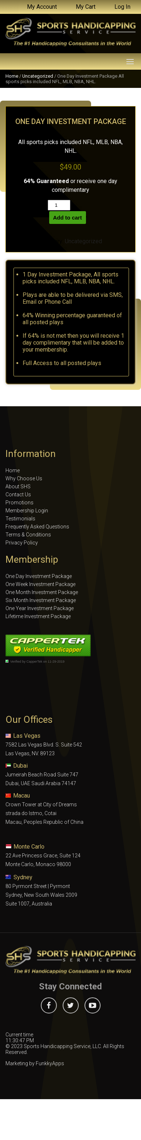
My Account (42, 6)
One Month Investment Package (41, 592)
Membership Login (26, 510)
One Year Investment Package (39, 608)
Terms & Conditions (28, 535)
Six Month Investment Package (40, 600)
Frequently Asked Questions (37, 527)
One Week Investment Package (40, 584)
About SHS (18, 486)
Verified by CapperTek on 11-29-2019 (37, 661)
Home (11, 76)
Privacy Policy (21, 543)
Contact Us (18, 494)
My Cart (85, 6)
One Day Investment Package (38, 576)
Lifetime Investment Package (38, 616)
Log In (122, 6)
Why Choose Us (23, 478)
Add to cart (67, 217)
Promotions (19, 502)
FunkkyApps (50, 1063)
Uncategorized (37, 76)
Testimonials (20, 518)
